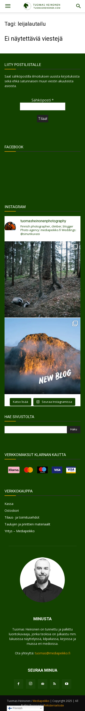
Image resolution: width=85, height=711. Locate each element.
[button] (7, 6)
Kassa (9, 504)
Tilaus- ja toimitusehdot (22, 517)
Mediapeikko (41, 701)
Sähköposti (43, 100)
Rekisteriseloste (54, 705)
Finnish (15, 708)
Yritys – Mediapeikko (20, 531)
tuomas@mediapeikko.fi (52, 653)
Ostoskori (12, 510)
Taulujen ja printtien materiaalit (27, 524)
